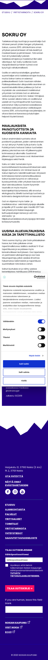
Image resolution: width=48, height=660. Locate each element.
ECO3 (8, 632)
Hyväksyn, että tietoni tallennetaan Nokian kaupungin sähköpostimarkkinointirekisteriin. (24, 570)
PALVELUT (11, 514)
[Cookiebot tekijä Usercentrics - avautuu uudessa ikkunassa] (34, 277)
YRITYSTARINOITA (15, 528)
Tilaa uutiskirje (18, 588)
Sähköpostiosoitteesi (17, 554)
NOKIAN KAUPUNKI (16, 622)
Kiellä (23, 381)
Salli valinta (24, 372)
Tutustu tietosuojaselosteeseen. (25, 574)
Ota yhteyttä (14, 476)
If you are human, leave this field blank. (23, 601)
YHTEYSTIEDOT (14, 533)
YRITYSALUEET (13, 519)
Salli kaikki (24, 364)
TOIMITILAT (11, 523)
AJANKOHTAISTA (15, 509)
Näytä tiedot (34, 356)
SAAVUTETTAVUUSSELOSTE (21, 538)
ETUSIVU (10, 504)
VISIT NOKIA (12, 627)
